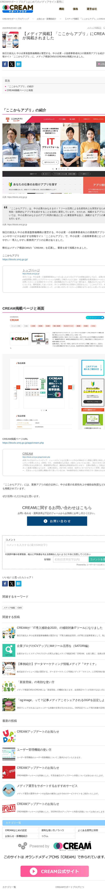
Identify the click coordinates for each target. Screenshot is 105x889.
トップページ (31, 270)
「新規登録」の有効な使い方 (36, 682)
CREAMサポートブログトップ (15, 19)
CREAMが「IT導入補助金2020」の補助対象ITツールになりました (60, 627)
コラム (44, 836)
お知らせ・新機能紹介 (46, 19)
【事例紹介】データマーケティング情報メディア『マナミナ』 (57, 664)
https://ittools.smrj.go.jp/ (15, 259)
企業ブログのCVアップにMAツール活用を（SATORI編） (54, 645)
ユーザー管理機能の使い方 (34, 749)
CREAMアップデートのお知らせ (38, 731)
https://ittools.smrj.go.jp (17, 224)
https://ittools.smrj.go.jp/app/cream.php (23, 442)
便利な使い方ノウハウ (52, 830)
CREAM (28, 453)
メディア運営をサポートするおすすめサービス (47, 785)
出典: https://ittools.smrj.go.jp (14, 197)
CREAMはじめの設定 (16, 830)
